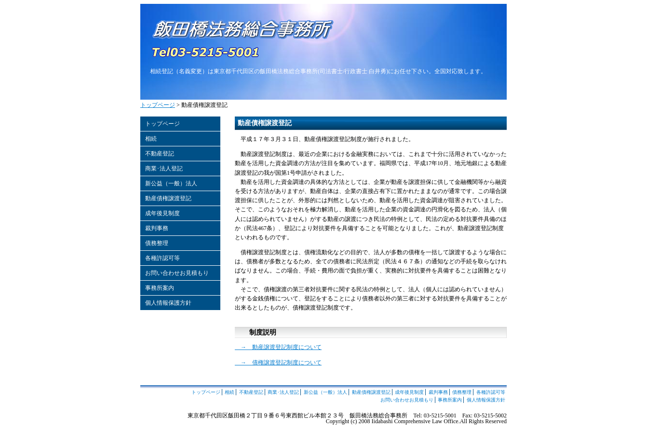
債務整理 (156, 243)
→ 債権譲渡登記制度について (278, 362)
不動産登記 (159, 153)
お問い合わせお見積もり (177, 273)
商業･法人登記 (164, 168)
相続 (151, 138)
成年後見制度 (162, 213)
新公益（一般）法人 (171, 183)
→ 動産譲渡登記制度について (278, 347)
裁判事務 (156, 228)
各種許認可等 (162, 258)
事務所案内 (159, 288)
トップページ (157, 105)
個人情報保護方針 (168, 302)
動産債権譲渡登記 (168, 198)
